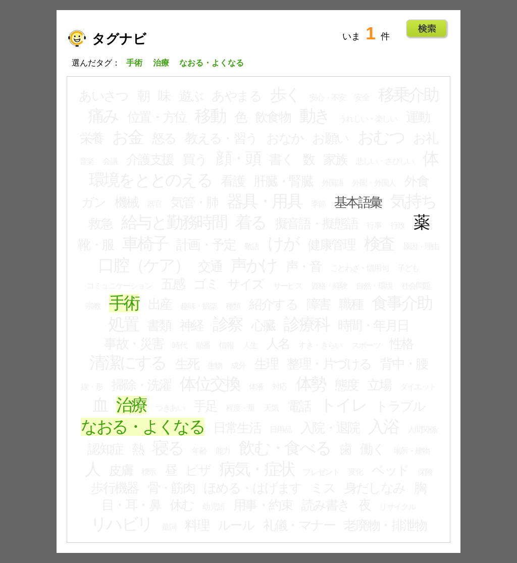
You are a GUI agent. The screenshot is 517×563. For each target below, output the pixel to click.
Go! (426, 29)
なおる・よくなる (142, 427)
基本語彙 (358, 202)
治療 (131, 405)
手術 (124, 303)
